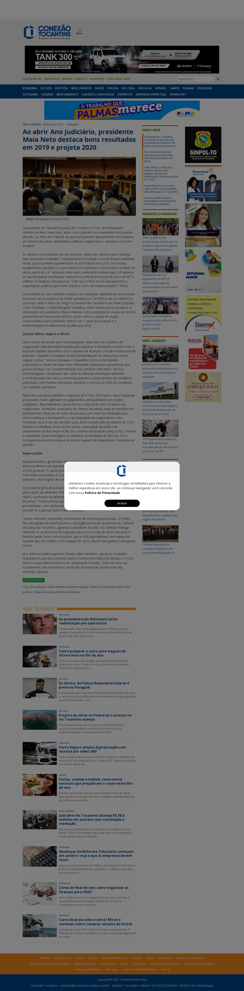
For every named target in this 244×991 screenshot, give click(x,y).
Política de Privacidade (102, 493)
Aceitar (122, 503)
